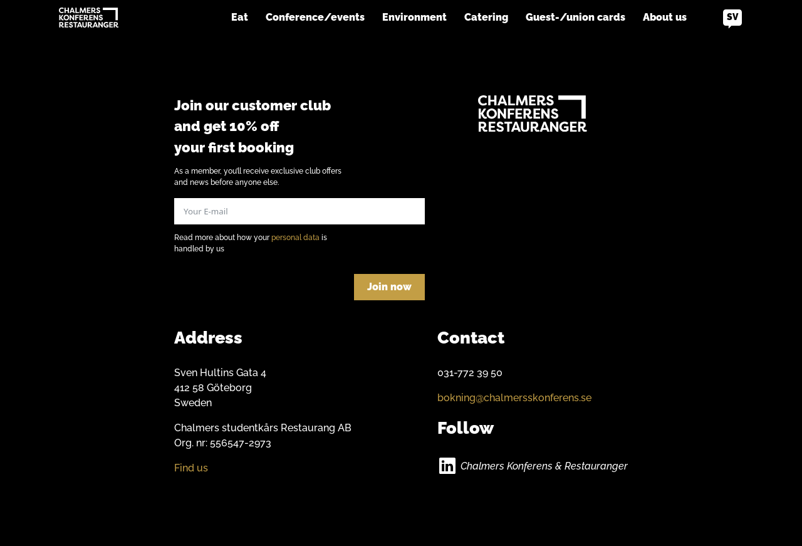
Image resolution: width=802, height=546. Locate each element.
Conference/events (315, 17)
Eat (239, 17)
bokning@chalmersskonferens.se (514, 398)
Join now (389, 287)
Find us (191, 468)
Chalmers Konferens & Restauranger (544, 466)
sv (732, 17)
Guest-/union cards (575, 17)
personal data (295, 237)
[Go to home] (88, 17)
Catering (486, 17)
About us (665, 17)
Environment (414, 17)
